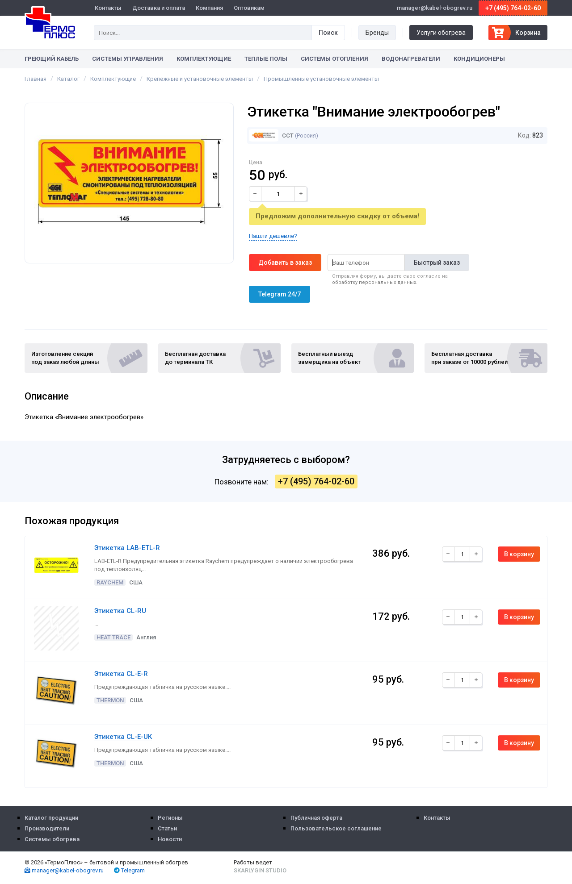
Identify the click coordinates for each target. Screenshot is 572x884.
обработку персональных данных (374, 282)
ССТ (271, 135)
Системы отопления (334, 58)
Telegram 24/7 (279, 294)
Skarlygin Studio (260, 870)
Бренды (377, 32)
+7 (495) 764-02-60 (513, 8)
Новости (170, 839)
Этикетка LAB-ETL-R (127, 548)
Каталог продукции (51, 817)
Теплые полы (265, 58)
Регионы (170, 817)
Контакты (108, 7)
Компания (209, 7)
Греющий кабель (52, 58)
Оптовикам (249, 7)
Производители (47, 828)
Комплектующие (204, 58)
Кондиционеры (479, 58)
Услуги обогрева (441, 32)
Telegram (129, 870)
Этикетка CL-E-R (121, 674)
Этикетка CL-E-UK (123, 737)
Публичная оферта (316, 817)
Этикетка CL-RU (120, 611)
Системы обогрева (52, 839)
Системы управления (127, 58)
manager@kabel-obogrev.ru (64, 870)
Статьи (167, 828)
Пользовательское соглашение (336, 828)
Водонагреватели (411, 58)
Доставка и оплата (158, 7)
